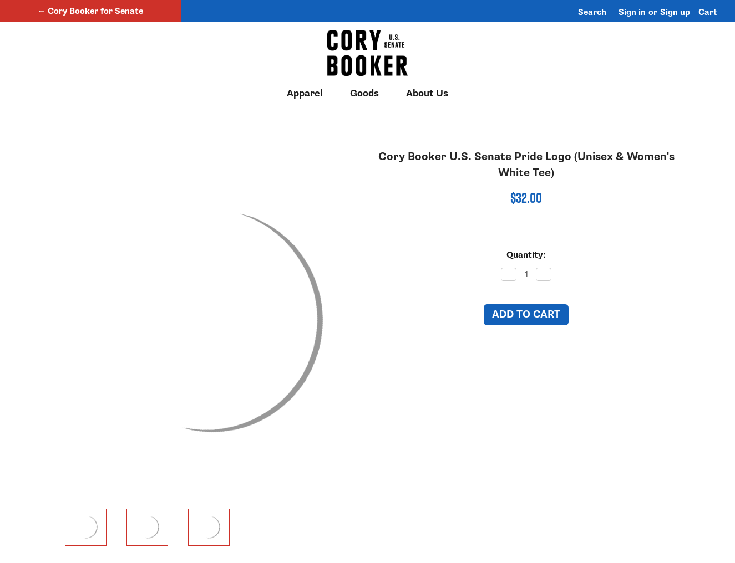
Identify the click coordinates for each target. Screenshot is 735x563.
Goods (369, 94)
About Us (427, 94)
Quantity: (526, 254)
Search (592, 12)
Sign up (675, 12)
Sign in (632, 12)
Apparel (309, 94)
